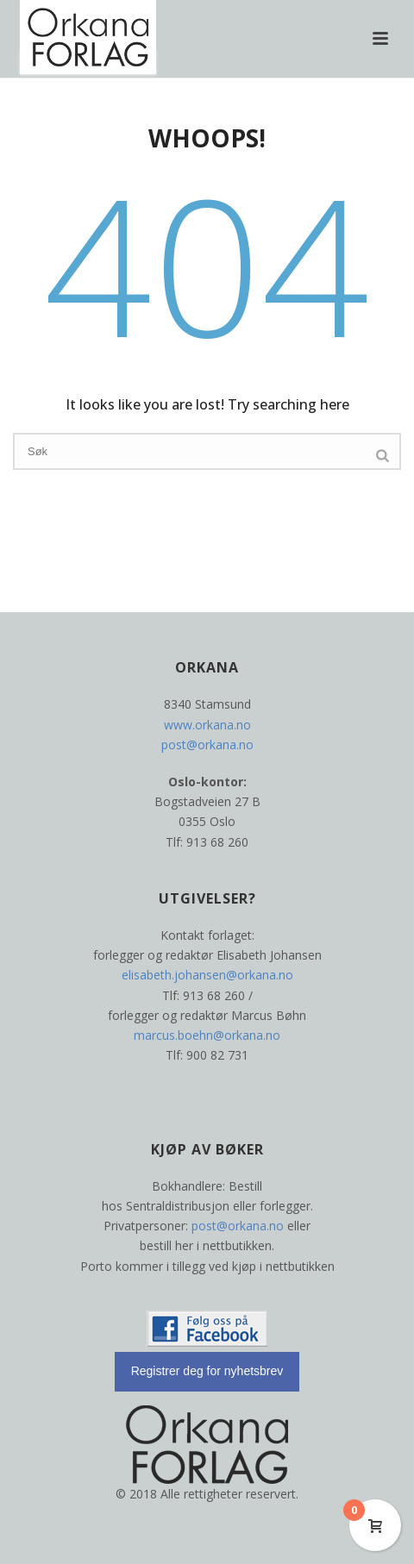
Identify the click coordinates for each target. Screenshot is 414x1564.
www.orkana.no (207, 724)
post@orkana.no (207, 744)
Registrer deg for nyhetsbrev (207, 1371)
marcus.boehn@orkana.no (207, 1035)
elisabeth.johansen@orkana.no (207, 975)
